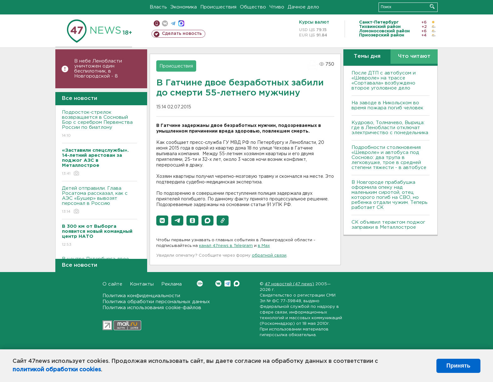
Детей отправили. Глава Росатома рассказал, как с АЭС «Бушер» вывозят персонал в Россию (99, 200)
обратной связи (269, 255)
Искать (432, 6)
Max (237, 283)
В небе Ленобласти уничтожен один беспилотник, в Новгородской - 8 (98, 68)
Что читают (414, 56)
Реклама (171, 284)
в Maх (264, 246)
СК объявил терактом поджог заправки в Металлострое (388, 224)
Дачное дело (303, 7)
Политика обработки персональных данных (156, 302)
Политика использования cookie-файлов (151, 308)
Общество (253, 7)
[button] (162, 221)
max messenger (181, 23)
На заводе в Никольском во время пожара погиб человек (387, 105)
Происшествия (218, 7)
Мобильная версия (157, 23)
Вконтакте (200, 283)
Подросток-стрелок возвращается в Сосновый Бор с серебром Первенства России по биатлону (99, 124)
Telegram (227, 283)
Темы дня (367, 56)
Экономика (183, 7)
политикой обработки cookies (57, 369)
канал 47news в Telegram (226, 246)
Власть (158, 7)
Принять (458, 366)
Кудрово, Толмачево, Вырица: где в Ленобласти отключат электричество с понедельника (390, 128)
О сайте (112, 284)
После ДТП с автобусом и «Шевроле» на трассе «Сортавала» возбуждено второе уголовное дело (384, 80)
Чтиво (276, 7)
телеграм (173, 23)
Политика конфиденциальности (141, 296)
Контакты (142, 284)
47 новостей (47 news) (289, 284)
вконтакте (165, 23)
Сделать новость (182, 33)
